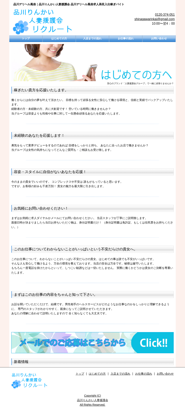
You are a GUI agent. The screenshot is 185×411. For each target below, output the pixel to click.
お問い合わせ (159, 38)
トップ (26, 38)
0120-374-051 (165, 14)
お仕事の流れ (126, 38)
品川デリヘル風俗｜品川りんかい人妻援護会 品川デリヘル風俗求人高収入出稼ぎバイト (68, 4)
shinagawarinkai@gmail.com (154, 19)
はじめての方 (59, 38)
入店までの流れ (92, 38)
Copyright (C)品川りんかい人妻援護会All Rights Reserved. (92, 400)
